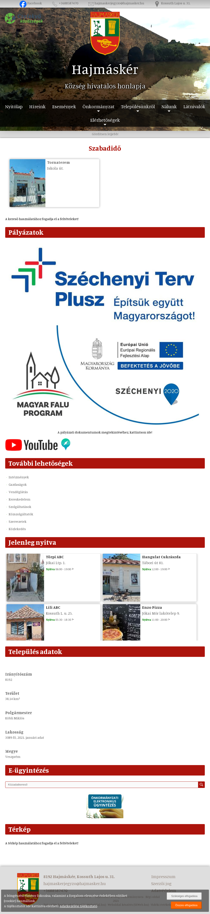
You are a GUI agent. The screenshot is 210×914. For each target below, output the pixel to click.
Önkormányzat (98, 106)
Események (64, 106)
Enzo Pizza (152, 607)
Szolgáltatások (20, 506)
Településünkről (138, 106)
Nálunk (169, 106)
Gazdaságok (18, 484)
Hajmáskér (105, 68)
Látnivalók (194, 106)
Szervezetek (17, 521)
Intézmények (19, 477)
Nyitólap (14, 106)
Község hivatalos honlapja (105, 86)
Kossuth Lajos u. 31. (172, 3)
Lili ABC (53, 607)
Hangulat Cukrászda (161, 556)
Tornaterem (58, 162)
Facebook (31, 3)
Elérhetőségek (105, 120)
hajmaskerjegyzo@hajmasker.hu (116, 3)
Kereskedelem (19, 499)
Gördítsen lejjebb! (105, 134)
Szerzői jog (161, 883)
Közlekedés (17, 529)
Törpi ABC (55, 556)
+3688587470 (64, 3)
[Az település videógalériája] (37, 449)
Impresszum (163, 876)
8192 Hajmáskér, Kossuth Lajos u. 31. (79, 876)
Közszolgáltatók (21, 514)
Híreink (37, 106)
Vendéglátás (18, 492)
